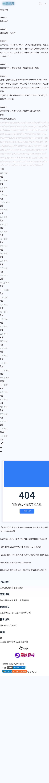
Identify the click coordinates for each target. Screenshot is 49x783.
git (6, 150)
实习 (10, 150)
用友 (41, 158)
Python (16, 150)
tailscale (41, 126)
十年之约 (10, 625)
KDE (24, 161)
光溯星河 (20, 664)
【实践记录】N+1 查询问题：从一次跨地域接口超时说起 (24, 555)
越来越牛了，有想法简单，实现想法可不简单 (19, 68)
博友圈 (3, 625)
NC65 (23, 150)
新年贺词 (36, 130)
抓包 (46, 138)
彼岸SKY (12, 642)
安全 (2, 138)
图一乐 (18, 600)
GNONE (18, 138)
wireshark (29, 146)
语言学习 (38, 146)
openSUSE (31, 150)
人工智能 (27, 134)
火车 (7, 126)
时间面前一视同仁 (8, 33)
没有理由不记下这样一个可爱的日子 (15, 562)
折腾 (20, 134)
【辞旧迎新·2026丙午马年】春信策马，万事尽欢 (20, 547)
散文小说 (33, 138)
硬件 (43, 154)
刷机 (2, 154)
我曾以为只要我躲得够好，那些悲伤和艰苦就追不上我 (23, 570)
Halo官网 (4, 613)
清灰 (39, 134)
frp (15, 134)
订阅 (4, 668)
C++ (44, 150)
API (2, 130)
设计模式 (17, 161)
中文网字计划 (25, 613)
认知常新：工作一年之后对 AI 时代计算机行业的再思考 (24, 539)
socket (37, 161)
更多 (26, 642)
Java (2, 142)
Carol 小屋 (20, 642)
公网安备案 (15, 123)
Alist (44, 134)
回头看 (13, 126)
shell (2, 158)
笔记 (23, 123)
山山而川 (4, 642)
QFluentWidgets (34, 154)
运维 (38, 123)
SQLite (11, 165)
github (6, 146)
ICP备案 (28, 158)
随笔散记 (12, 600)
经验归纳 (21, 126)
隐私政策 (19, 588)
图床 (21, 158)
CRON (28, 130)
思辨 (34, 134)
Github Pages (32, 126)
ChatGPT (14, 158)
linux (44, 123)
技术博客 (4, 600)
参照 (7, 158)
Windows (9, 134)
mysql (12, 146)
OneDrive (23, 154)
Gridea (8, 154)
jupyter (39, 150)
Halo (2, 123)
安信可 (33, 142)
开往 (15, 625)
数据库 (25, 138)
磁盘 (2, 150)
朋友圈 (7, 588)
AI (31, 165)
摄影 (22, 130)
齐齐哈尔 (9, 138)
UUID (40, 142)
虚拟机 (30, 161)
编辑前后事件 (11, 142)
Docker (20, 142)
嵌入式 (15, 154)
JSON (27, 142)
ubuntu (7, 130)
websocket (8, 161)
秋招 (7, 123)
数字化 (39, 165)
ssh (47, 126)
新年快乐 (4, 21)
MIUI (18, 165)
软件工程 (25, 165)
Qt (34, 165)
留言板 (13, 588)
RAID (45, 146)
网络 (41, 138)
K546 (42, 161)
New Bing (30, 123)
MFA (43, 130)
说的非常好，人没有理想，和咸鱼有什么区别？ (20, 111)
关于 (2, 588)
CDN (5, 165)
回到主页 (27, 511)
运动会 (35, 158)
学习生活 (15, 130)
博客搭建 (20, 146)
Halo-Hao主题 (13, 613)
